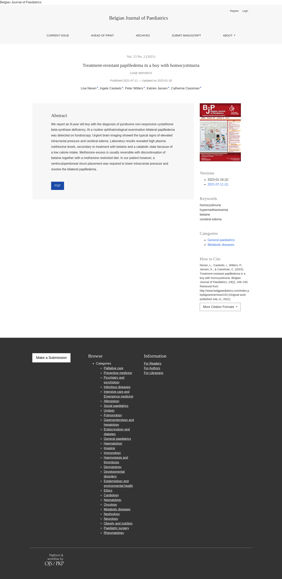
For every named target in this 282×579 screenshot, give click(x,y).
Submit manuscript (186, 35)
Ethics (108, 490)
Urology (109, 410)
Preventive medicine (118, 373)
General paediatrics (221, 240)
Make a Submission (51, 358)
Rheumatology (114, 533)
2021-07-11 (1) (218, 184)
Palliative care (113, 368)
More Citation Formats (219, 307)
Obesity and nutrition (118, 523)
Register (234, 11)
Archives (143, 35)
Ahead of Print (102, 35)
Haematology (113, 443)
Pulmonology (113, 415)
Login (245, 11)
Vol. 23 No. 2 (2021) (141, 56)
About (228, 35)
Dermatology (113, 467)
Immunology (112, 453)
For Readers (152, 363)
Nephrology (112, 514)
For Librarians (153, 373)
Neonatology (112, 500)
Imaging (109, 448)
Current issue (58, 35)
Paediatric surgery (116, 528)
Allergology (111, 401)
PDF (57, 185)
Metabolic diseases (221, 244)
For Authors (152, 368)
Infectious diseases (117, 387)
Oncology (110, 504)
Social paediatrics (116, 405)
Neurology (111, 518)
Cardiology (111, 495)
